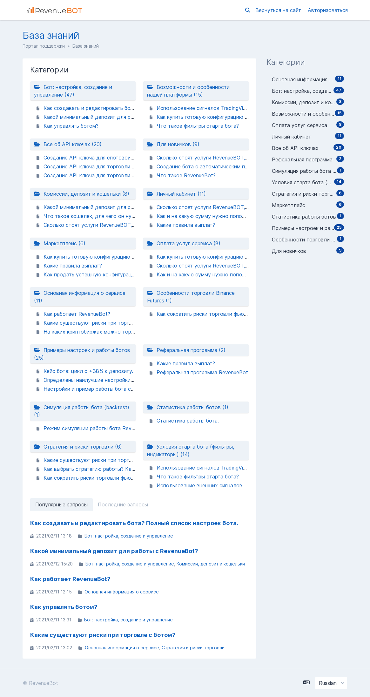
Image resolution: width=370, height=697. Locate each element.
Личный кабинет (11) (176, 194)
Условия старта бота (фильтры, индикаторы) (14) (190, 450)
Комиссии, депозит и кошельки (211, 563)
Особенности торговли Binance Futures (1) (191, 297)
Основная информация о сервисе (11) (79, 297)
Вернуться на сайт (279, 10)
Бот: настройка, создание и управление (128, 535)
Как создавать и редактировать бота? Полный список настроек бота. (130, 108)
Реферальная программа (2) (186, 350)
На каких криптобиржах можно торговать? (97, 331)
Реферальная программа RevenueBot (202, 372)
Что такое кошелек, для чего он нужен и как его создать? (116, 216)
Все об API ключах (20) (68, 144)
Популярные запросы (61, 504)
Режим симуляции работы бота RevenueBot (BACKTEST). (114, 428)
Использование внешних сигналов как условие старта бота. (232, 485)
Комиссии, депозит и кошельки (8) (81, 194)
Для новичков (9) (173, 144)
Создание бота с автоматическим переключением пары (225, 166)
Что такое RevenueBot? (186, 175)
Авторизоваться (328, 10)
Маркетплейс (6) (59, 243)
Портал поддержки (44, 46)
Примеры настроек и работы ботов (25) (82, 354)
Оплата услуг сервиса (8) (183, 243)
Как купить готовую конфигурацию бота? (208, 117)
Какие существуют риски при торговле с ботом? (104, 323)
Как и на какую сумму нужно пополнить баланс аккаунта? (229, 216)
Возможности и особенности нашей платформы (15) (188, 91)
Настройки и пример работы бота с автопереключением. (114, 389)
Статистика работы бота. (188, 420)
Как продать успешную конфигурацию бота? (99, 274)
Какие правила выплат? (186, 225)
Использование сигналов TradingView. (204, 108)
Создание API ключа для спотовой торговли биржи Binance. (119, 157)
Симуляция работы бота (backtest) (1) (81, 411)
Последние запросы (123, 504)
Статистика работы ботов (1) (187, 407)
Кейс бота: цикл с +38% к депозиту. (88, 371)
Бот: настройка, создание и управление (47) (73, 91)
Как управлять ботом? (71, 126)
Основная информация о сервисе (121, 591)
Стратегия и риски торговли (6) (78, 446)
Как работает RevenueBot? (77, 314)
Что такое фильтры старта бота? (198, 126)
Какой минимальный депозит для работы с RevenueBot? (113, 117)
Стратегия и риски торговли (193, 647)
